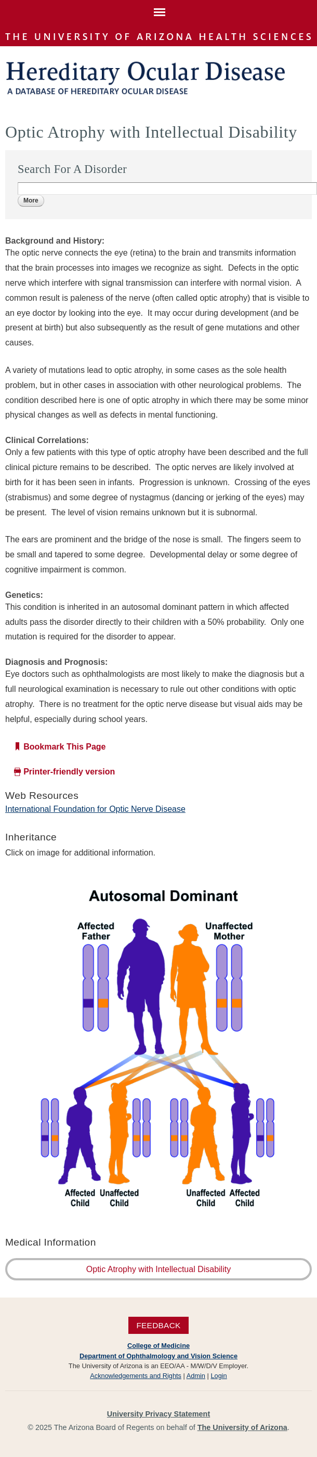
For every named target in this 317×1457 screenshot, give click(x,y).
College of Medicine (158, 1345)
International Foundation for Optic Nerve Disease (95, 809)
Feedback (158, 1325)
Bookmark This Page (64, 746)
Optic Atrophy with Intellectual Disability (158, 1269)
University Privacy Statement (158, 1414)
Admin (196, 1376)
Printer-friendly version (69, 771)
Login (218, 1376)
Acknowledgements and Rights (135, 1376)
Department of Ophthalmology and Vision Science (158, 1356)
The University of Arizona (242, 1427)
